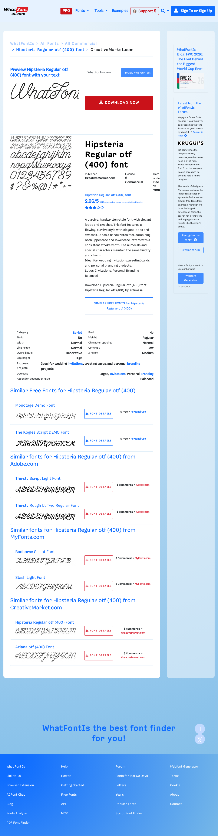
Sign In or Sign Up (193, 11)
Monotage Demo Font (35, 405)
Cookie (175, 785)
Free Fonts (69, 794)
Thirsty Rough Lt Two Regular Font (47, 506)
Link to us (14, 776)
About (174, 794)
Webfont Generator (190, 278)
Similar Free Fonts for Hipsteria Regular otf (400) (72, 391)
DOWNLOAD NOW (119, 102)
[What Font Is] (16, 11)
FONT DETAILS (99, 413)
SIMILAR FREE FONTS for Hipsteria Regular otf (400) (119, 306)
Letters (121, 785)
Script (77, 333)
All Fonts (49, 44)
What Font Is (16, 766)
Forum (120, 766)
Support (144, 11)
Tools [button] (100, 11)
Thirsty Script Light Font (37, 479)
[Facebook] (200, 729)
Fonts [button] (80, 11)
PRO (66, 11)
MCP (64, 813)
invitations (75, 364)
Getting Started (72, 785)
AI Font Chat (16, 794)
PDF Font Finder (18, 823)
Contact (176, 804)
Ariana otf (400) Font (34, 647)
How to (66, 776)
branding (133, 364)
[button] (165, 11)
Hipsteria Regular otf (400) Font (44, 622)
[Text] (102, 72)
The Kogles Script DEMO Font (42, 432)
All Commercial (81, 44)
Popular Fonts (126, 804)
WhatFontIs (22, 44)
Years (120, 794)
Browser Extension (20, 785)
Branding (147, 374)
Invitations (117, 374)
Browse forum (191, 250)
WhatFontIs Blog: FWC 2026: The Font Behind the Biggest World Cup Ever (190, 59)
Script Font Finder (129, 813)
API (63, 804)
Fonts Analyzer (17, 813)
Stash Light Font (30, 578)
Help (64, 766)
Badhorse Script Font (35, 552)
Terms (174, 776)
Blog (10, 804)
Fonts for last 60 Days (132, 776)
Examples (120, 11)
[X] (200, 739)
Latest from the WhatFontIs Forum (189, 108)
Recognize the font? (190, 237)
